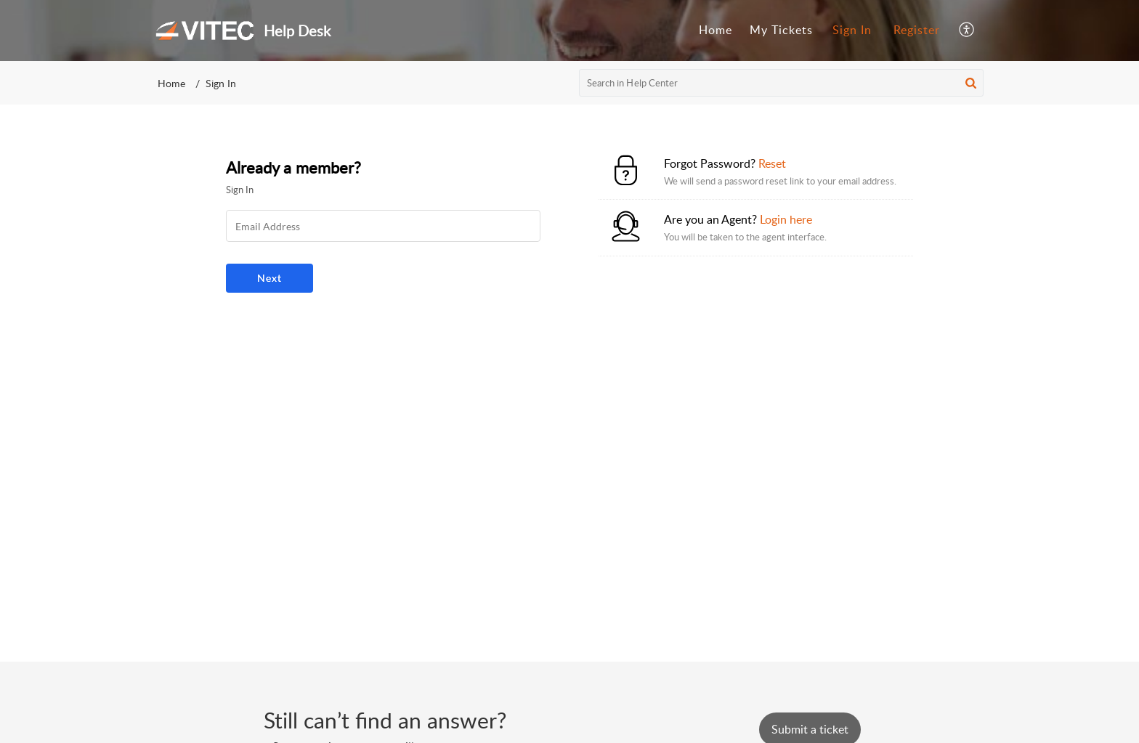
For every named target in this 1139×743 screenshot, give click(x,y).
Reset (772, 163)
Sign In (852, 30)
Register (916, 30)
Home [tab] (715, 30)
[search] (781, 83)
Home (171, 83)
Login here (786, 219)
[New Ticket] (810, 729)
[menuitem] (852, 30)
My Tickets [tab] (781, 30)
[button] (970, 83)
